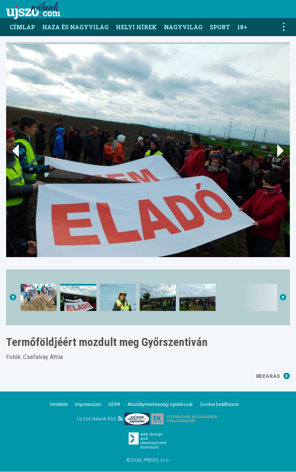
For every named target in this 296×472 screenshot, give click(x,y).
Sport (220, 27)
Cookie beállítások (219, 404)
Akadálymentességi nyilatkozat (160, 404)
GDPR (114, 404)
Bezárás (273, 376)
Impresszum (88, 404)
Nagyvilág (183, 27)
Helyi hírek (136, 27)
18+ (242, 27)
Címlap (22, 27)
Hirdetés (59, 404)
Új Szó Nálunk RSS (100, 418)
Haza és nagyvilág (75, 27)
